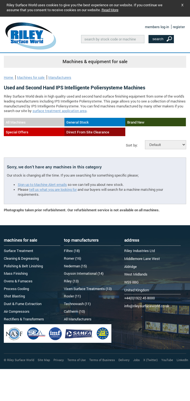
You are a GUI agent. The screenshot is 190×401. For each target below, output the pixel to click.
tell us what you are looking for (53, 189)
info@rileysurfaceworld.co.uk (146, 306)
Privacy (59, 360)
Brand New (135, 122)
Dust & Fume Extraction (22, 304)
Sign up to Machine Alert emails (42, 184)
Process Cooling (16, 288)
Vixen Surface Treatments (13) (88, 288)
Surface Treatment (18, 250)
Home (9, 77)
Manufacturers (59, 77)
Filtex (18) (72, 250)
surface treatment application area (59, 111)
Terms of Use (76, 360)
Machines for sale (31, 77)
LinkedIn (182, 360)
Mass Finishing (16, 273)
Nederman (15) (75, 266)
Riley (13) (71, 281)
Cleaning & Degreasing (21, 258)
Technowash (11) (77, 304)
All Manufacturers (77, 319)
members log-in (157, 27)
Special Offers (17, 132)
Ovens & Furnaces (18, 281)
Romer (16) (72, 258)
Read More (110, 10)
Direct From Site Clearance (87, 132)
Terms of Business (102, 360)
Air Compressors (16, 311)
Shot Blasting (14, 296)
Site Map (44, 360)
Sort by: (132, 145)
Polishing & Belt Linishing (23, 266)
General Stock (77, 122)
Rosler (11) (72, 296)
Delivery (124, 360)
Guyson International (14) (83, 273)
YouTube (167, 360)
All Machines (16, 122)
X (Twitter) (150, 360)
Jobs (136, 360)
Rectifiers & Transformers (24, 319)
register (179, 27)
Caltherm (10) (74, 311)
